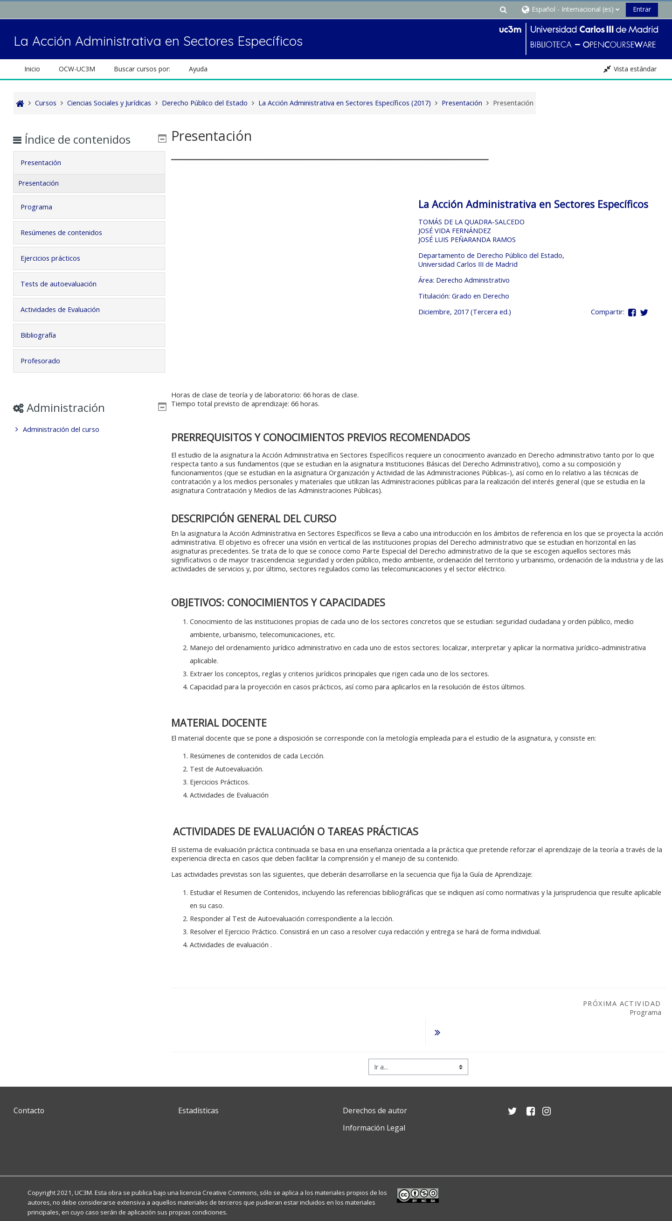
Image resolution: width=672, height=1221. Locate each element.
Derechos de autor (375, 1087)
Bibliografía (44, 335)
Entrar (642, 9)
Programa (43, 206)
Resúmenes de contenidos (68, 232)
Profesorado (47, 360)
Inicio (32, 68)
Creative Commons (229, 1169)
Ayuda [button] (198, 68)
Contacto (29, 1087)
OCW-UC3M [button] (77, 68)
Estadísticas (198, 1087)
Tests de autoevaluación (65, 283)
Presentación (47, 162)
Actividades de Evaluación (66, 309)
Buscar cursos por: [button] (142, 68)
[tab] (89, 163)
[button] (503, 9)
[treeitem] (89, 429)
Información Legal (374, 1104)
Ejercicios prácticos (57, 258)
